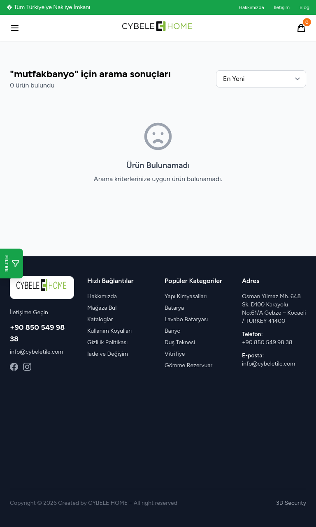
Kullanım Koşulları (109, 330)
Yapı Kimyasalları (186, 296)
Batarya (174, 307)
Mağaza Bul (101, 307)
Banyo (173, 330)
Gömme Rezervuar (188, 365)
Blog (304, 7)
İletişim (282, 7)
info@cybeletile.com (36, 351)
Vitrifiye (175, 353)
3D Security (291, 502)
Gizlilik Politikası (107, 342)
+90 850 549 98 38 (267, 342)
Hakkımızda (251, 7)
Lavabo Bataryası (186, 319)
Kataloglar (100, 319)
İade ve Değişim (107, 353)
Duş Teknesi (180, 342)
